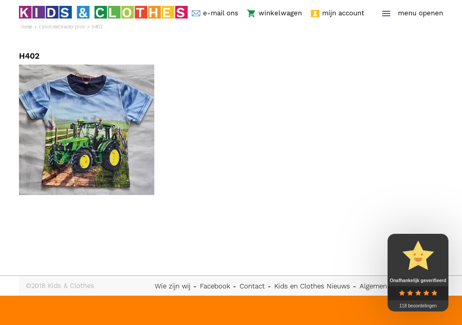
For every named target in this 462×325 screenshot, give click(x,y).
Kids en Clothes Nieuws (312, 286)
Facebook (215, 286)
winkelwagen (280, 13)
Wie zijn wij (172, 286)
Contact (252, 286)
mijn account (343, 13)
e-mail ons (220, 13)
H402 (97, 26)
